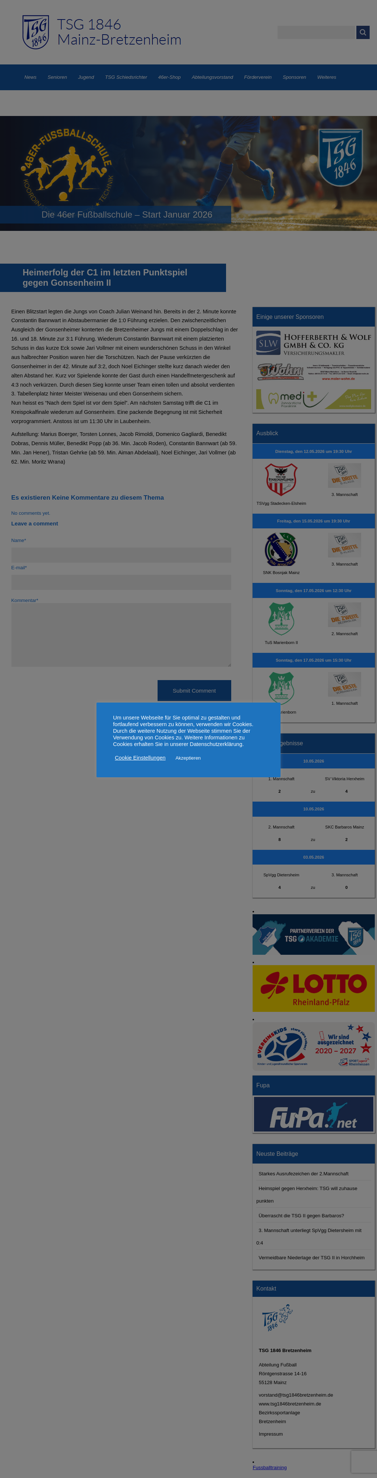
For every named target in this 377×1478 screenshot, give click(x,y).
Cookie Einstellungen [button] (140, 758)
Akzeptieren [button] (188, 758)
